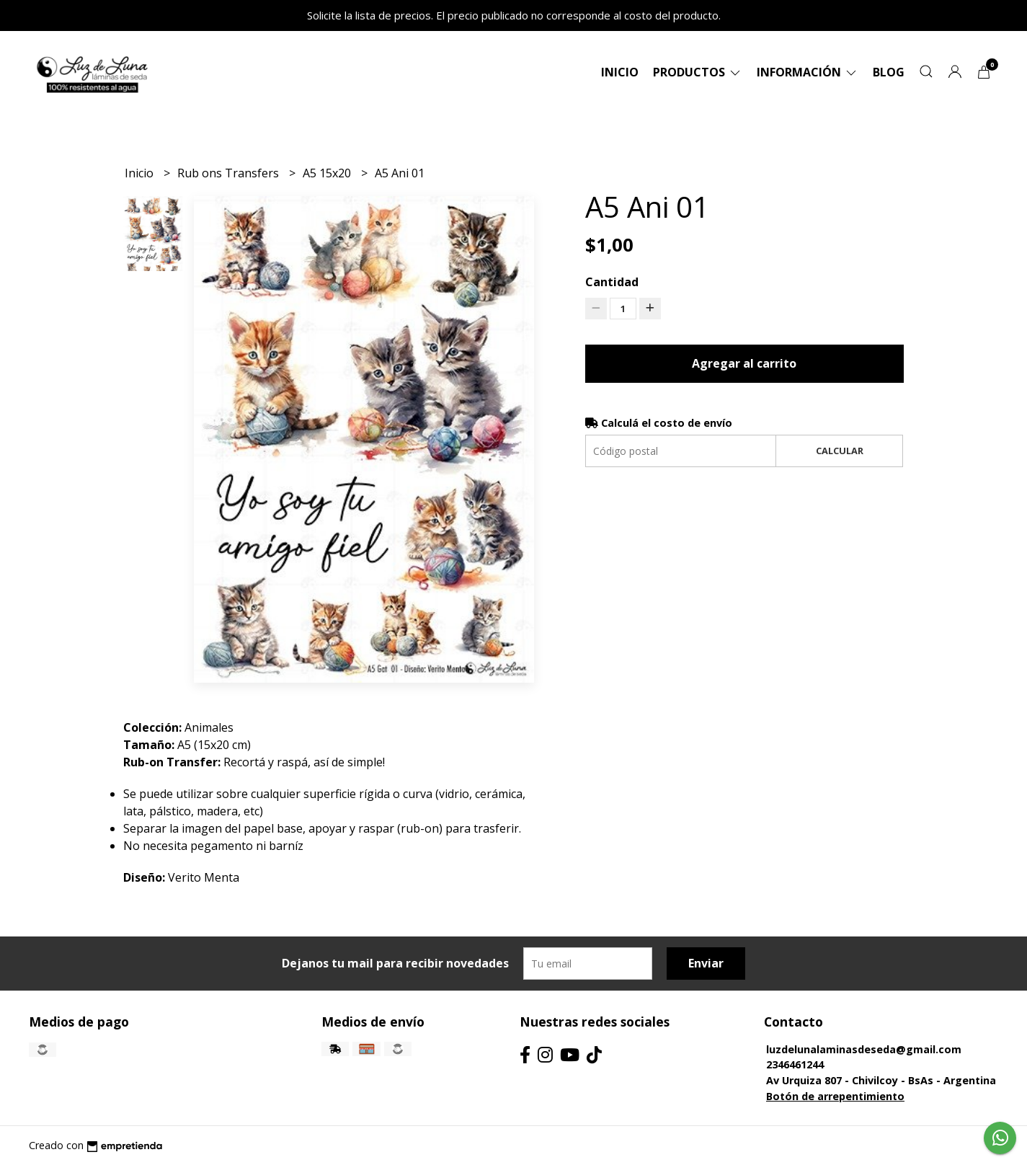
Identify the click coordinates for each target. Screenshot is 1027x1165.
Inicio (620, 72)
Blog (888, 72)
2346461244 (795, 1064)
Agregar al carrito (744, 363)
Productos (697, 72)
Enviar (706, 963)
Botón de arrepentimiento (835, 1096)
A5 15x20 (328, 173)
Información (807, 72)
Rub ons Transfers (229, 173)
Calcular (839, 450)
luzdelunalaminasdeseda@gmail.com (863, 1049)
